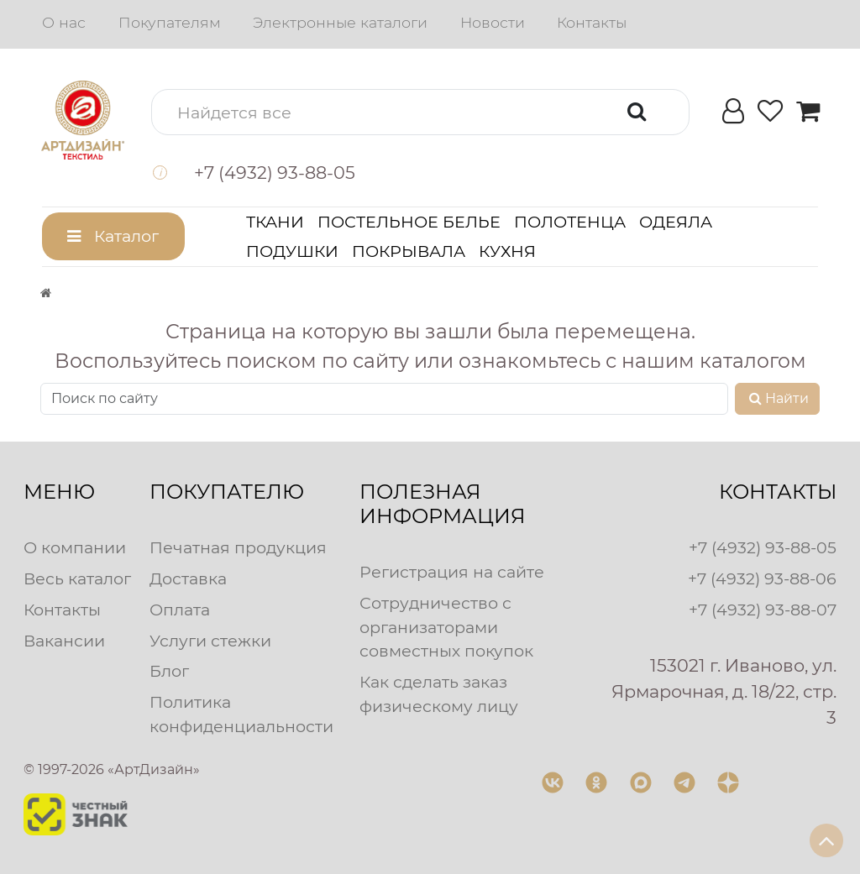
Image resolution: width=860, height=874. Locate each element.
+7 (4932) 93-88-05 (762, 547)
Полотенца (570, 222)
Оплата (179, 609)
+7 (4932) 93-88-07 (762, 609)
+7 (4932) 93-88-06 (762, 578)
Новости (492, 22)
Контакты (592, 22)
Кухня (507, 251)
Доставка (188, 578)
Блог (169, 671)
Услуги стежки (210, 641)
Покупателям (169, 22)
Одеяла (675, 222)
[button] (420, 112)
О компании (75, 547)
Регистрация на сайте (451, 572)
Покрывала (408, 251)
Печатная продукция (238, 547)
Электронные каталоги (340, 22)
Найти (777, 398)
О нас (64, 22)
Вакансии (64, 641)
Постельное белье (409, 222)
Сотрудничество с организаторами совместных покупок (446, 627)
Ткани (275, 222)
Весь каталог (77, 578)
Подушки (292, 251)
